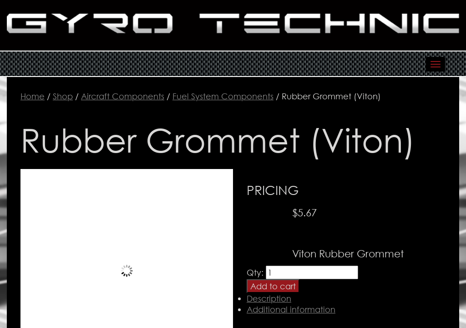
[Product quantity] (312, 272)
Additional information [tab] (291, 309)
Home (32, 96)
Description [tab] (269, 298)
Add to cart (273, 286)
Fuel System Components (223, 96)
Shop (63, 96)
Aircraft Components (122, 96)
